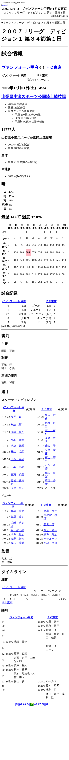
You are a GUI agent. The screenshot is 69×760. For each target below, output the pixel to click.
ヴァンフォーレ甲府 (19, 67)
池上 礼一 (50, 530)
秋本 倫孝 (17, 439)
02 (21, 704)
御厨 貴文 (17, 516)
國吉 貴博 (17, 542)
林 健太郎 (17, 530)
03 (24, 704)
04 (28, 704)
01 (17, 704)
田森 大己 (17, 451)
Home (5, 5)
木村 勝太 (17, 534)
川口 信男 (50, 542)
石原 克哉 (17, 474)
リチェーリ (50, 538)
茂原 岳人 (17, 488)
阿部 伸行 (50, 510)
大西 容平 (17, 459)
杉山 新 (15, 424)
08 (43, 704)
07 (39, 704)
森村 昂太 (50, 534)
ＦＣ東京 (54, 67)
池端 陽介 (17, 432)
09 (47, 704)
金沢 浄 (50, 445)
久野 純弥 (17, 538)
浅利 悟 (49, 524)
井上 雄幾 (17, 445)
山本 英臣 (17, 467)
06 (35, 704)
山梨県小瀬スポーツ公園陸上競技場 (33, 96)
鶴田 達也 (17, 510)
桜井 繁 (15, 416)
